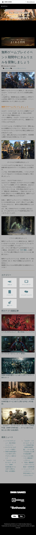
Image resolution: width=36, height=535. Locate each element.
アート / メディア (26, 282)
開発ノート (9, 303)
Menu (4, 6)
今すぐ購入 (23, 250)
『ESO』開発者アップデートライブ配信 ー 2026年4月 (29, 465)
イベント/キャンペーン (19, 68)
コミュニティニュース (26, 292)
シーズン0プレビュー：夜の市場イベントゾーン (10, 443)
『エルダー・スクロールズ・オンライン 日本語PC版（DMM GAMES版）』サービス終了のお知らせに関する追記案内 (28, 447)
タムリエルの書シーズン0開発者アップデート (28, 458)
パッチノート (10, 292)
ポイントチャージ (31, 1)
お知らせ (7, 68)
